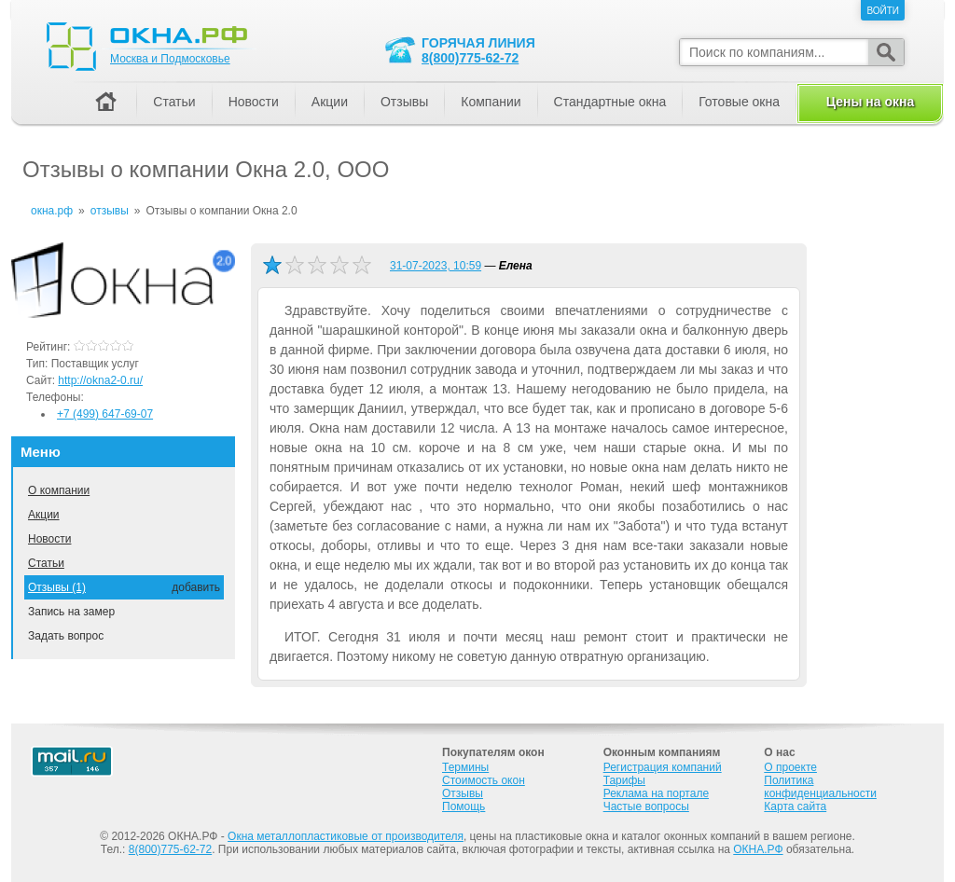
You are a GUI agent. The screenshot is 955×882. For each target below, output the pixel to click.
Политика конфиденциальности (820, 787)
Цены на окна (870, 101)
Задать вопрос (66, 635)
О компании (59, 490)
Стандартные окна (610, 101)
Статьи (46, 563)
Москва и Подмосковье (170, 58)
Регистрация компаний (662, 767)
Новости (49, 538)
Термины (465, 767)
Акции (44, 514)
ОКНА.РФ (757, 849)
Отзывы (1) (57, 587)
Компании (490, 101)
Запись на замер (71, 611)
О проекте (790, 767)
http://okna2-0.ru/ (100, 380)
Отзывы (404, 101)
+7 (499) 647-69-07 (105, 413)
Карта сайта (795, 806)
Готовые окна (739, 101)
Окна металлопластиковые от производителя (346, 836)
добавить (196, 587)
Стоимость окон (483, 780)
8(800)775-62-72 (470, 57)
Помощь (463, 806)
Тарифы (624, 780)
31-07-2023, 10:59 (435, 265)
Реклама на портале (656, 793)
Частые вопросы (646, 806)
